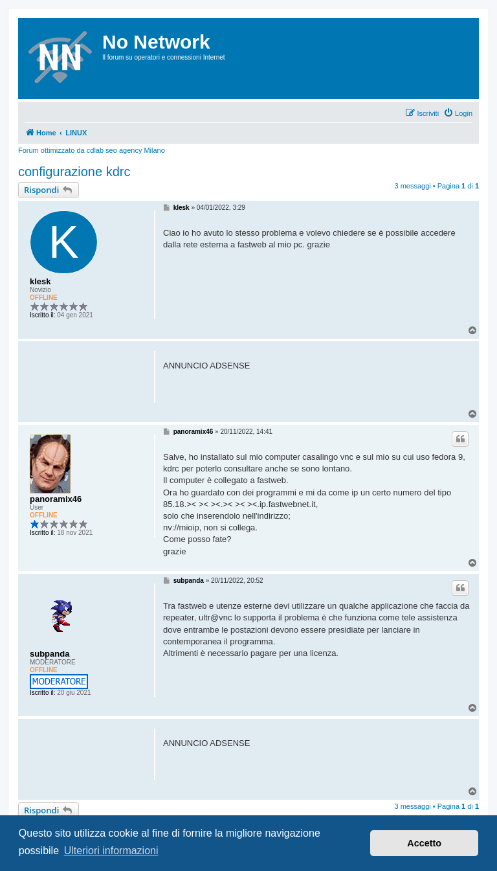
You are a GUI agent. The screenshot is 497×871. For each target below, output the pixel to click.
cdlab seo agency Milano (126, 150)
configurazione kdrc (74, 171)
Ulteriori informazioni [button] (111, 850)
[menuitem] (457, 113)
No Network (156, 41)
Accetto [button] (424, 843)
